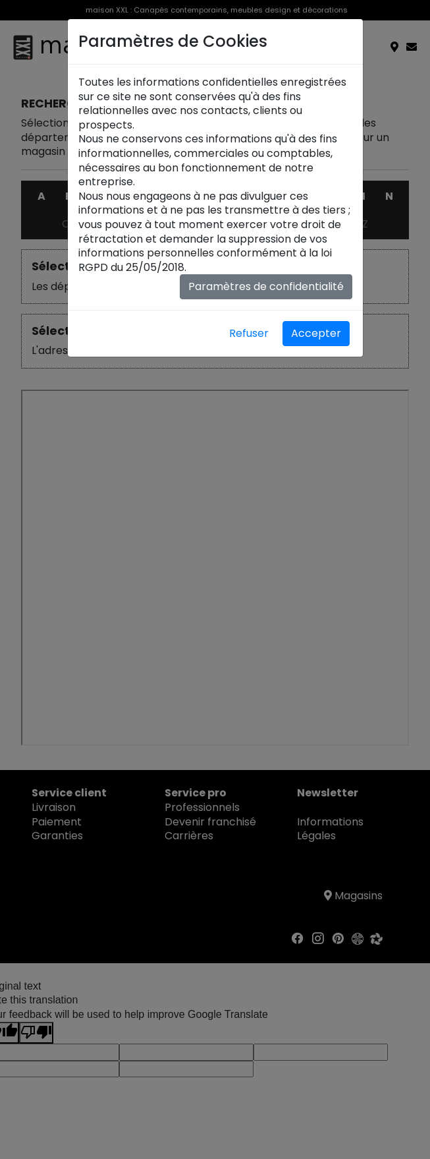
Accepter (316, 333)
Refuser (249, 333)
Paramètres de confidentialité (266, 286)
